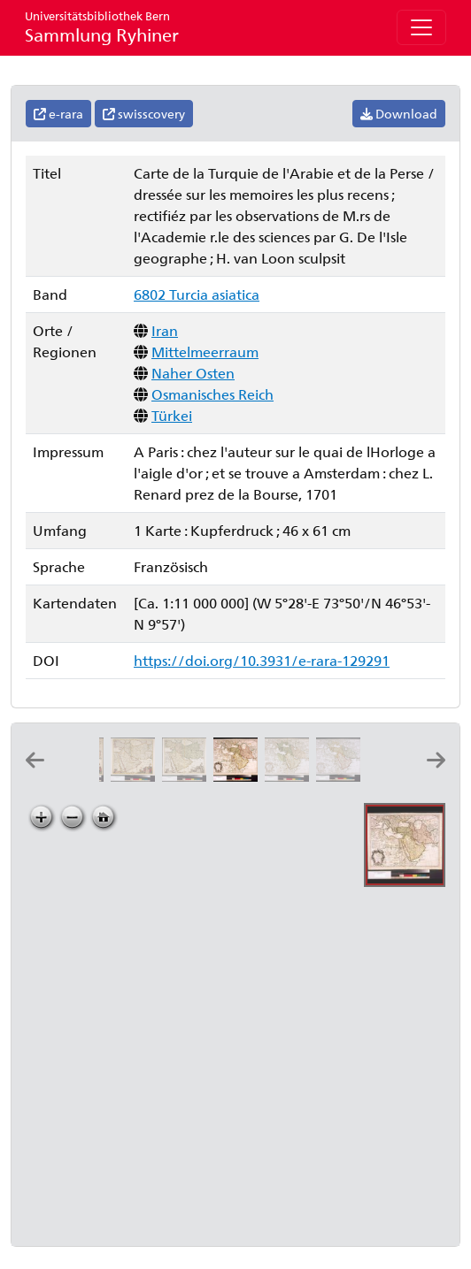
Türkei (171, 415)
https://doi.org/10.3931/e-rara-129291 (262, 660)
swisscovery (144, 113)
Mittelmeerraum (205, 351)
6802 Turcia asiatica (196, 294)
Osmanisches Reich (212, 394)
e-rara (58, 113)
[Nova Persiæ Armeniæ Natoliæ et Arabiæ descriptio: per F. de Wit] (136, 776)
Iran (164, 330)
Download (398, 113)
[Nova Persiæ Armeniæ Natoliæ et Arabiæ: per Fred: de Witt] (187, 776)
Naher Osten (193, 372)
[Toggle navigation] (421, 27)
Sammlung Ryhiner (102, 27)
